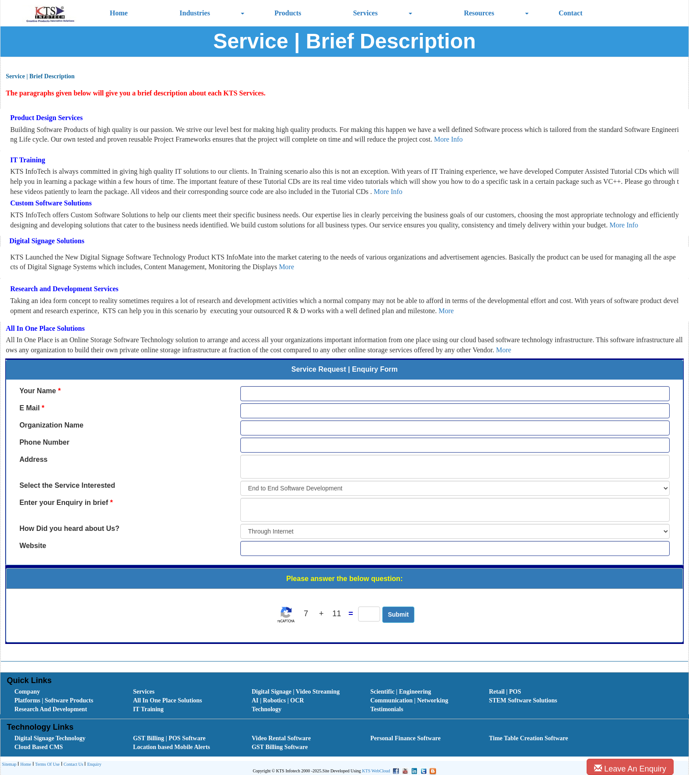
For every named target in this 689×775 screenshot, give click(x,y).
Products (287, 13)
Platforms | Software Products (54, 700)
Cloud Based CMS (39, 747)
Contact (570, 13)
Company (27, 691)
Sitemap (9, 764)
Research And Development (51, 709)
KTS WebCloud (376, 770)
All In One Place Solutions (167, 700)
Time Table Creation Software (528, 738)
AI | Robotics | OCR (278, 700)
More (286, 267)
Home (119, 13)
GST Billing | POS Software (169, 738)
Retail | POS (505, 691)
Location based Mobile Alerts (171, 747)
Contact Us (72, 765)
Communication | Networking (409, 700)
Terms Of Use (46, 765)
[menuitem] (64, 691)
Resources (479, 13)
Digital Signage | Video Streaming (296, 691)
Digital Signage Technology (50, 738)
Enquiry (93, 765)
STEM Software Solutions (523, 700)
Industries (195, 13)
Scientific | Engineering (400, 691)
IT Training (148, 709)
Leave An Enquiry (630, 768)
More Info (448, 139)
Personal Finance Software (405, 738)
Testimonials (386, 709)
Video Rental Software (281, 738)
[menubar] (347, 700)
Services (365, 13)
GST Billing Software (280, 747)
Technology (267, 709)
